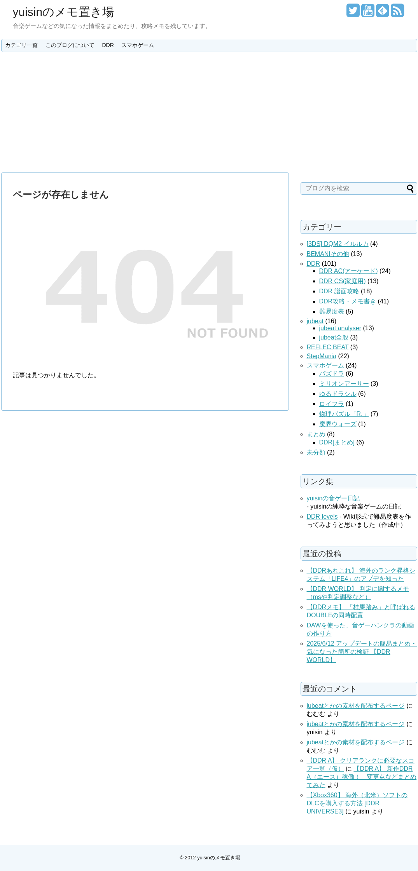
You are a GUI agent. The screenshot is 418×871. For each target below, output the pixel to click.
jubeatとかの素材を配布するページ (356, 705)
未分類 (316, 452)
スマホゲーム (137, 45)
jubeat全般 (334, 337)
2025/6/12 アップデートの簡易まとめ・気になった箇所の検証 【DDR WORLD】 (362, 651)
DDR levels (322, 516)
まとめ (316, 434)
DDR (108, 45)
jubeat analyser (340, 328)
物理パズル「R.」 (344, 414)
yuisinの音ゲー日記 (333, 498)
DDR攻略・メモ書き (347, 301)
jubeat (315, 321)
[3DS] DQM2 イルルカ (338, 243)
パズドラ (331, 373)
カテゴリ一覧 (21, 45)
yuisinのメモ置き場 (63, 11)
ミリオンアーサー (344, 383)
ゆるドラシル (338, 393)
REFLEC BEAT (328, 347)
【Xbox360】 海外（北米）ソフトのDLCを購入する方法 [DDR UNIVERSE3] (357, 803)
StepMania (322, 356)
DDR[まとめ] (337, 442)
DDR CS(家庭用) (342, 281)
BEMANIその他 (328, 254)
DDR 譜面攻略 (339, 291)
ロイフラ (331, 404)
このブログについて (69, 45)
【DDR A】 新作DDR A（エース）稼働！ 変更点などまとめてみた (362, 776)
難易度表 (331, 311)
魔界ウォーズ (338, 424)
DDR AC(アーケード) (348, 271)
